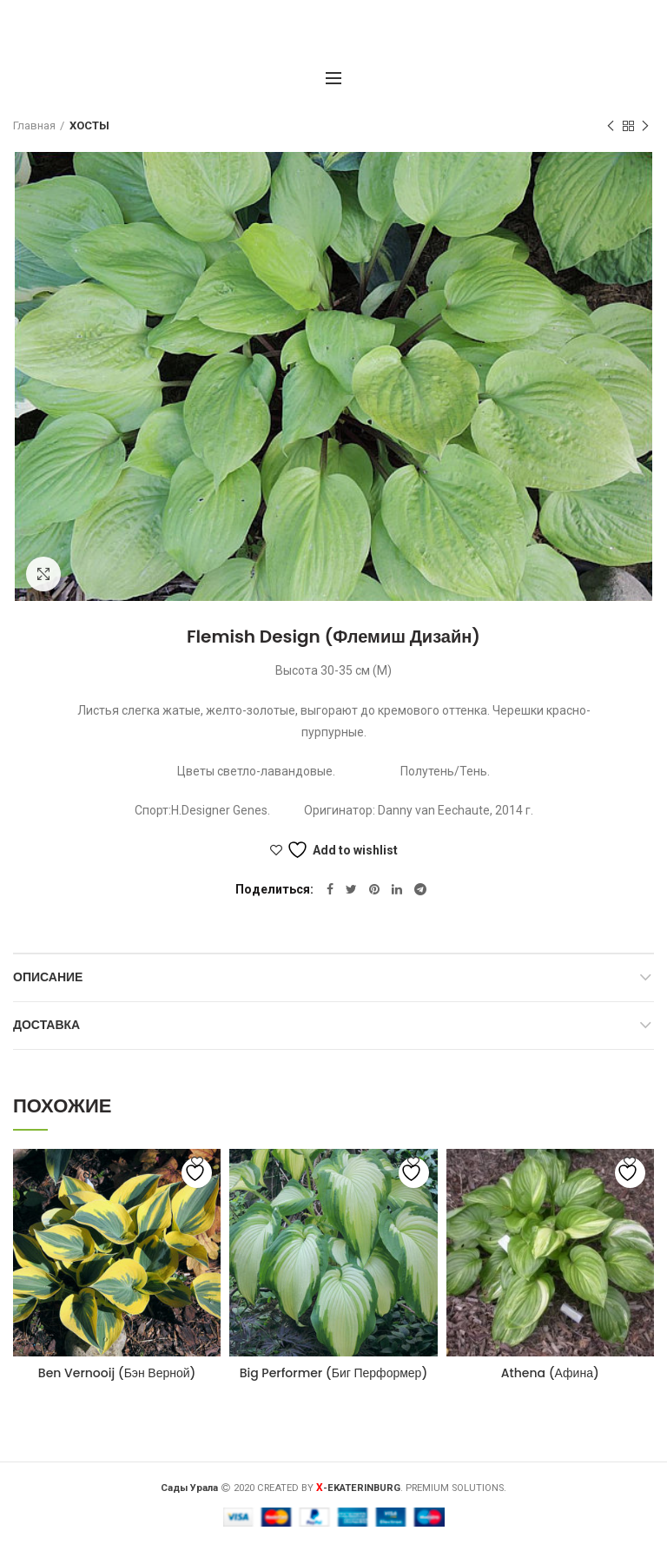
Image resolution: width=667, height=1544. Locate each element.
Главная (34, 125)
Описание (48, 977)
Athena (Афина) (550, 1373)
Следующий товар (645, 127)
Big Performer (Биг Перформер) (334, 1373)
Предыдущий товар (610, 127)
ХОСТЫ (89, 125)
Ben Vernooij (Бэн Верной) (117, 1373)
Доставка (46, 1024)
